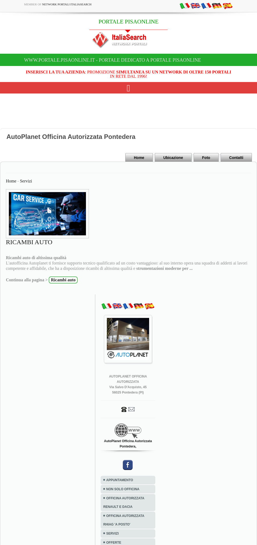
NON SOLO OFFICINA (122, 489)
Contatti (236, 157)
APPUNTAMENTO (119, 480)
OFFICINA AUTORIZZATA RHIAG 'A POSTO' (123, 520)
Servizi (26, 181)
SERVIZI (112, 533)
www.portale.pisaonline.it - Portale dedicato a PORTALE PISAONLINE (112, 60)
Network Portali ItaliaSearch (67, 4)
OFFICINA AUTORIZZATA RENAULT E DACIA (123, 502)
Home (139, 157)
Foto (206, 157)
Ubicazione (173, 157)
